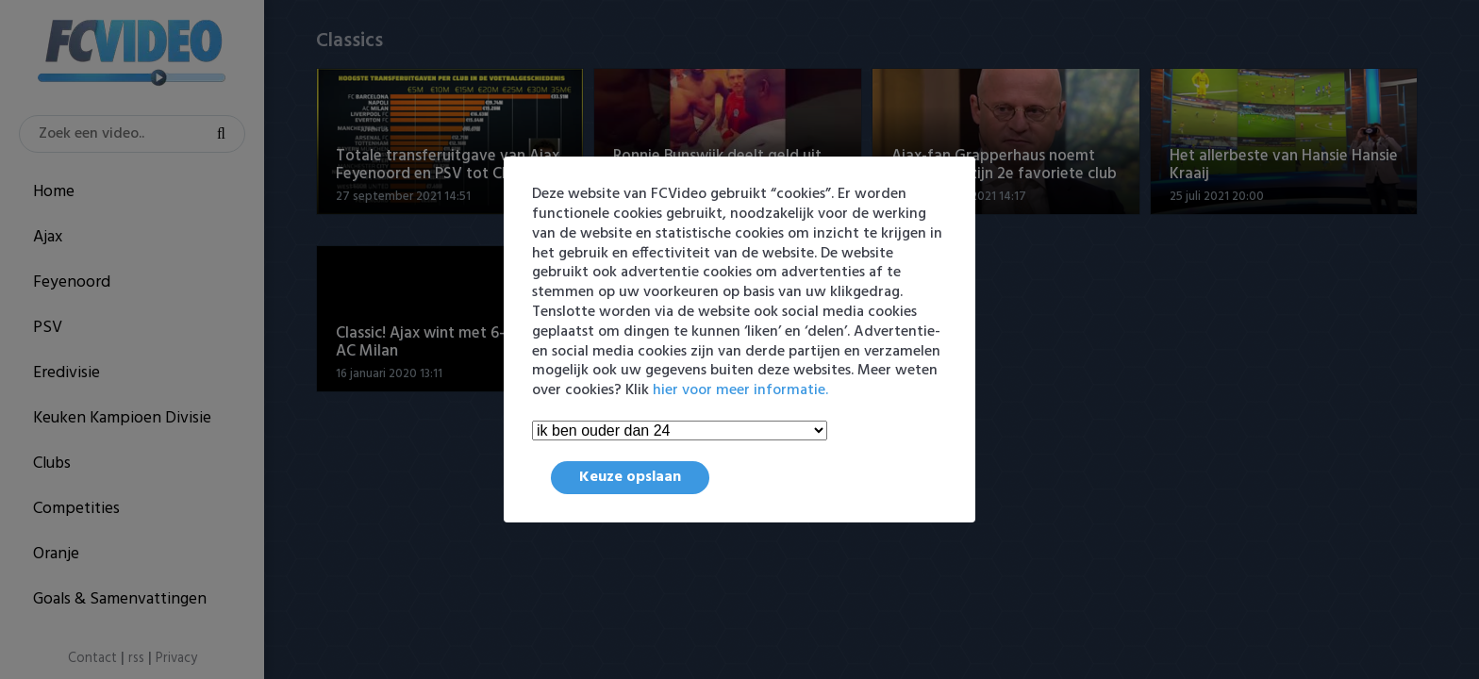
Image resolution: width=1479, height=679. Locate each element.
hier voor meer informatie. (740, 390)
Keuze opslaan (630, 477)
